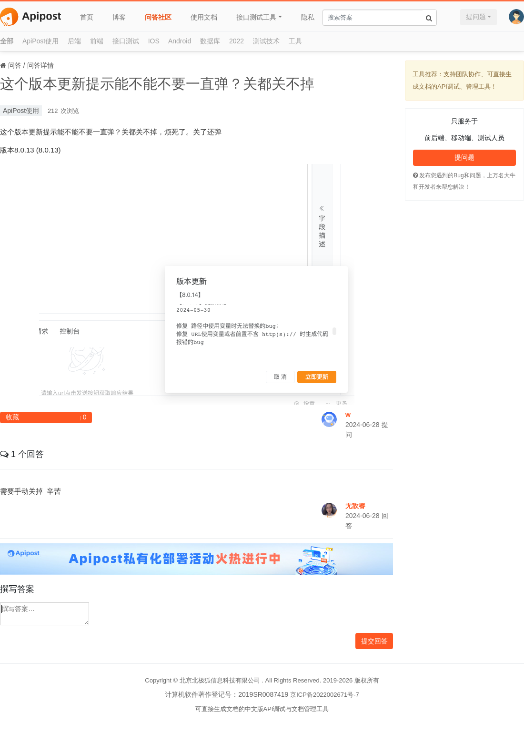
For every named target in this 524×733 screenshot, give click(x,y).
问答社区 (158, 17)
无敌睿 (355, 505)
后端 (74, 41)
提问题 (476, 16)
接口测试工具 (256, 17)
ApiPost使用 (40, 41)
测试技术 (266, 41)
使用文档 (204, 17)
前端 (96, 41)
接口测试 (125, 41)
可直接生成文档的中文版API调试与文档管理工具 (262, 709)
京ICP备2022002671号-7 (324, 694)
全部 (6, 41)
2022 (236, 41)
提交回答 (374, 641)
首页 (86, 17)
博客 (119, 17)
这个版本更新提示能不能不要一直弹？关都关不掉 (157, 84)
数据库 (210, 41)
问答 (14, 65)
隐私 (307, 17)
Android (179, 41)
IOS (154, 41)
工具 (295, 41)
